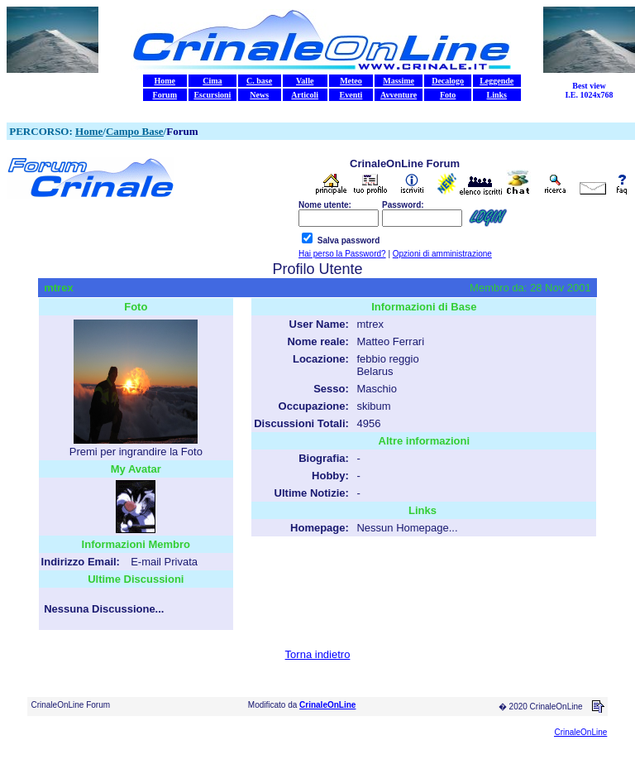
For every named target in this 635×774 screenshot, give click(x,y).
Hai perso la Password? (342, 253)
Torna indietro (318, 654)
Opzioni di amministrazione (442, 253)
